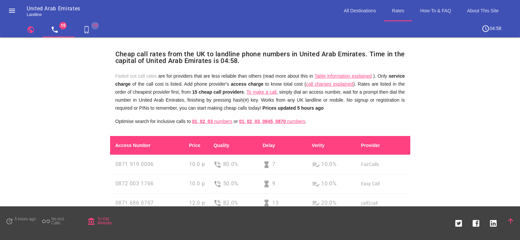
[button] (12, 11)
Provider (370, 145)
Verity (318, 145)
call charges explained (329, 84)
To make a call (261, 92)
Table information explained (343, 76)
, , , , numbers (272, 121)
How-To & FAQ (435, 10)
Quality (221, 145)
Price (194, 145)
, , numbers (212, 121)
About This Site (483, 10)
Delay (269, 145)
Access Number (133, 145)
